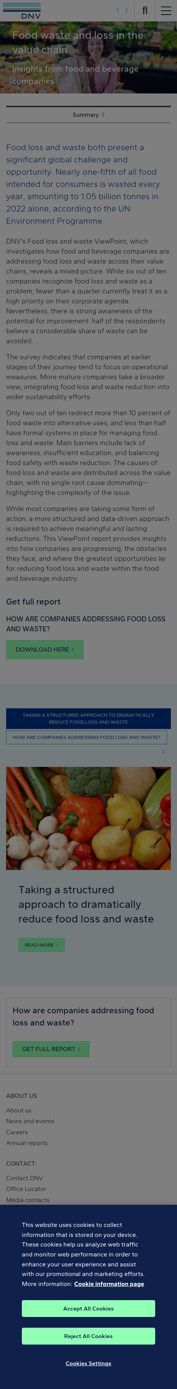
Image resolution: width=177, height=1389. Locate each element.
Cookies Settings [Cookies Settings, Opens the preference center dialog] (88, 1368)
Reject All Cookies (88, 1341)
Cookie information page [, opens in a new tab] (109, 1288)
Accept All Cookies (88, 1313)
